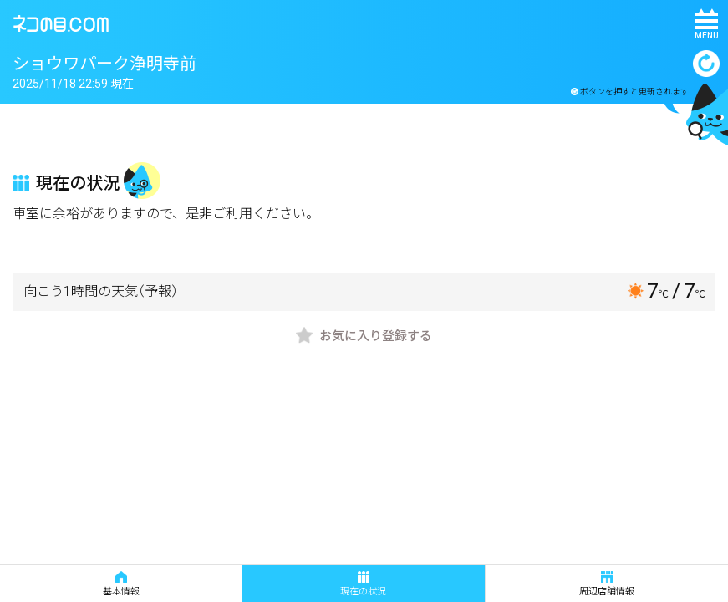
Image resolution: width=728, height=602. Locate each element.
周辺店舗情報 (606, 584)
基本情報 (121, 584)
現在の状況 (363, 584)
